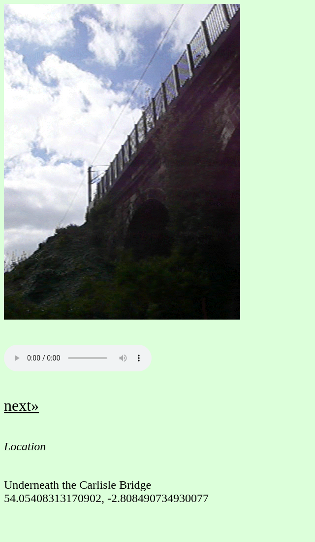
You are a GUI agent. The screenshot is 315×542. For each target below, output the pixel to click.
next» (21, 405)
